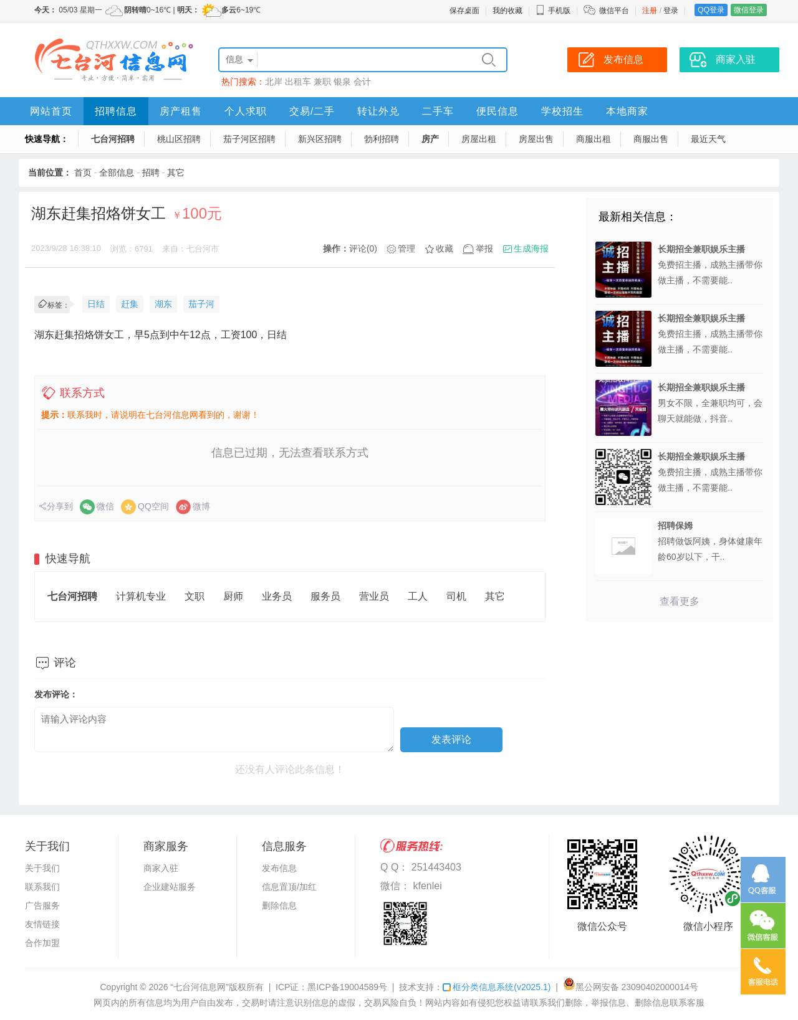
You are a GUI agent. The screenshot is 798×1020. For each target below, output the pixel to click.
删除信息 (279, 905)
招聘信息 (116, 111)
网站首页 (51, 111)
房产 (430, 139)
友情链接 (42, 924)
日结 (96, 304)
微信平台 (614, 10)
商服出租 (593, 139)
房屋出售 (536, 139)
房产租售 (181, 111)
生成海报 (531, 248)
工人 (418, 596)
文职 (194, 596)
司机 (456, 596)
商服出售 (650, 139)
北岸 (273, 82)
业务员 (277, 596)
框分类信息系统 (496, 987)
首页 (83, 172)
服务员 (325, 596)
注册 (649, 10)
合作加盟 (42, 943)
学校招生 (562, 111)
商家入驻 (160, 868)
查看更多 (679, 601)
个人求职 (245, 111)
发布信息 (279, 868)
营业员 (374, 596)
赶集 (129, 304)
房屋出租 (478, 139)
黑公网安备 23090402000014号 (630, 987)
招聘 (151, 172)
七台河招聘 (113, 139)
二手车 (438, 111)
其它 (176, 172)
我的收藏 (507, 10)
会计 (362, 82)
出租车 (298, 82)
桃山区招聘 (179, 139)
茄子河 (201, 304)
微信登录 (749, 10)
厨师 (233, 596)
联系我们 (42, 887)
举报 (484, 248)
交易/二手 (312, 111)
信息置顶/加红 (289, 887)
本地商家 (627, 111)
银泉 (342, 82)
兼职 (322, 82)
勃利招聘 (381, 139)
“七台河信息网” (200, 987)
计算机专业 (141, 596)
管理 (406, 248)
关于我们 (42, 868)
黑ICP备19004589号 (347, 987)
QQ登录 (711, 10)
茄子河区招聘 (249, 139)
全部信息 (116, 172)
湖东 (163, 304)
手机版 (553, 10)
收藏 (444, 248)
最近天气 (708, 139)
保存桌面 (464, 10)
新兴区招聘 (320, 139)
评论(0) (363, 248)
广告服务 (42, 905)
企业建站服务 (169, 887)
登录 (670, 10)
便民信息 (497, 111)
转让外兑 (378, 111)
